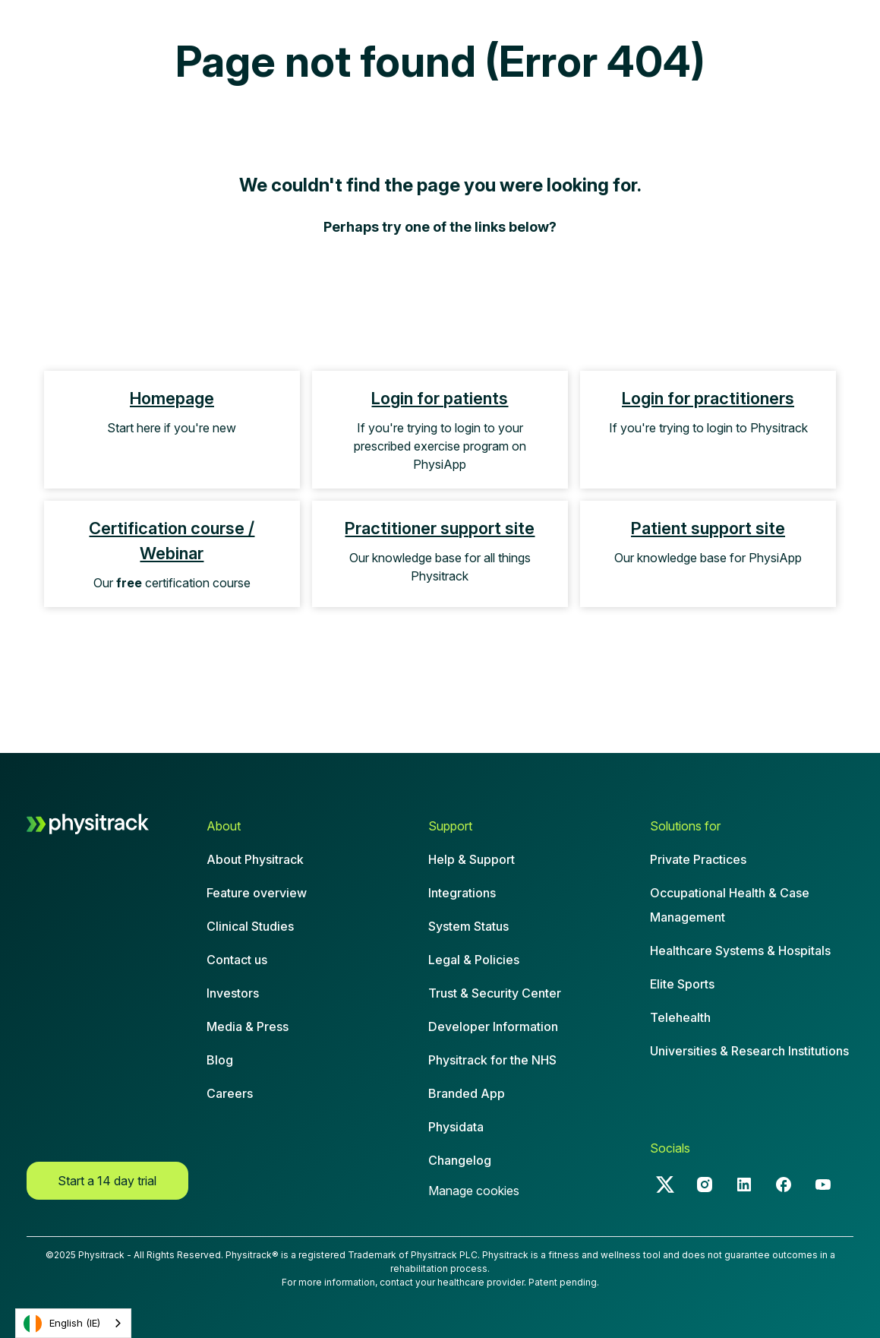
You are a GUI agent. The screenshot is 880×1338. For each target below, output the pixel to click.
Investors (233, 993)
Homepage (172, 398)
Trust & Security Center (494, 993)
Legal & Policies (473, 959)
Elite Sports (682, 984)
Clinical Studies (250, 926)
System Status (468, 926)
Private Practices (698, 859)
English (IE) (62, 1323)
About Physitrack (255, 859)
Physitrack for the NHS (492, 1060)
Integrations (462, 892)
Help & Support (471, 859)
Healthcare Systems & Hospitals (740, 950)
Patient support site (708, 528)
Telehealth (680, 1017)
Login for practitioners (708, 398)
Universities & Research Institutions (749, 1050)
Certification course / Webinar (171, 540)
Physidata (456, 1126)
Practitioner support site (440, 528)
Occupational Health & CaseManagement (729, 905)
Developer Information (493, 1026)
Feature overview (257, 892)
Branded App (466, 1093)
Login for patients (439, 398)
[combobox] (73, 1323)
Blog (220, 1060)
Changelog (459, 1160)
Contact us (237, 959)
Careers (230, 1093)
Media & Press (248, 1026)
